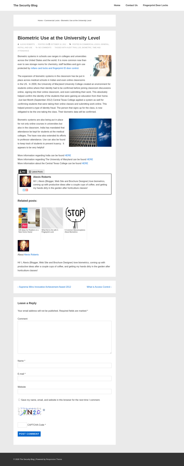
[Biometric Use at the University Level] (58, 44)
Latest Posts (37, 172)
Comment (22, 319)
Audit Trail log (74, 48)
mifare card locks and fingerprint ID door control (54, 68)
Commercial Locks (91, 44)
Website (22, 387)
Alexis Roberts (31, 254)
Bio (23, 172)
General (105, 44)
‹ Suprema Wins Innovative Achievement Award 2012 (44, 287)
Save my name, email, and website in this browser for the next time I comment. (60, 400)
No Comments (44, 48)
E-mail (21, 374)
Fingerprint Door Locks (155, 5)
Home (117, 5)
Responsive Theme (54, 459)
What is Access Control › (99, 287)
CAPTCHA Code (35, 425)
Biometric (87, 48)
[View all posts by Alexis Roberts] (26, 44)
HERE (68, 155)
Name (21, 361)
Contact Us (132, 5)
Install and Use (25, 48)
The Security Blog (25, 5)
